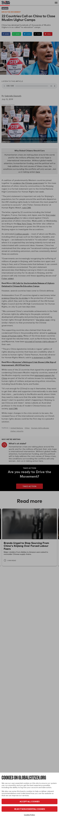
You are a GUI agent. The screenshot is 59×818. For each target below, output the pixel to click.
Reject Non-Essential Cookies (29, 809)
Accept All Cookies (29, 801)
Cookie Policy (29, 815)
